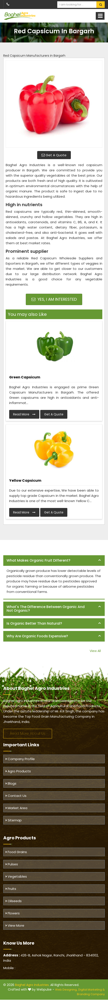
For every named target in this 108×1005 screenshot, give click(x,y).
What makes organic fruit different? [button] (38, 560)
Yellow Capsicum (25, 480)
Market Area (16, 808)
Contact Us (16, 795)
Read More (24, 414)
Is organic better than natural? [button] (34, 623)
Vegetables (16, 876)
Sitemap (14, 820)
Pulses (12, 864)
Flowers (13, 913)
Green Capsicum (24, 377)
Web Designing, (66, 989)
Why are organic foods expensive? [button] (37, 636)
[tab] (54, 560)
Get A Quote (54, 155)
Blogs (11, 783)
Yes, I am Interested (54, 299)
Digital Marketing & (91, 989)
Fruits (11, 888)
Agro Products (18, 771)
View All (95, 651)
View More (15, 925)
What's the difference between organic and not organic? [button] (46, 608)
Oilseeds (14, 901)
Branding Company (91, 994)
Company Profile (20, 759)
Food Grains (16, 852)
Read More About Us (27, 733)
